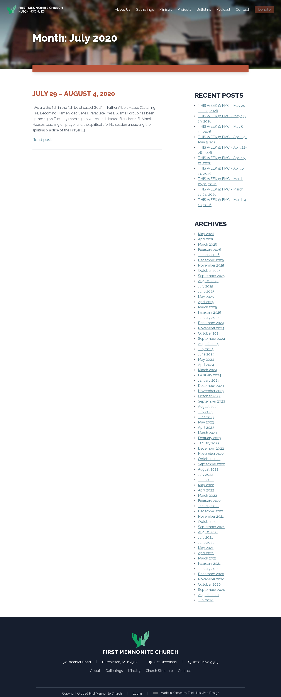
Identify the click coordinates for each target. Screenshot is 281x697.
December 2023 (211, 385)
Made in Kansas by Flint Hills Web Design (190, 692)
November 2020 (211, 579)
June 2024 (206, 354)
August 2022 (208, 469)
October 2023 (209, 396)
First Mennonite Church (140, 642)
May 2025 (206, 296)
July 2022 (205, 474)
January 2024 (209, 380)
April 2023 (206, 427)
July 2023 (205, 411)
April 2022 (206, 490)
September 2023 (211, 401)
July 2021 (205, 537)
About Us (122, 9)
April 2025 (206, 301)
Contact (242, 9)
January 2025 (208, 317)
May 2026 (206, 233)
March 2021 (207, 558)
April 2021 (206, 553)
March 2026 (207, 244)
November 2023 (211, 390)
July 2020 (205, 600)
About (95, 670)
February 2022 (209, 500)
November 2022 (211, 453)
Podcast (223, 9)
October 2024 (209, 333)
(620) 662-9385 (203, 662)
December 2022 (211, 448)
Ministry (165, 9)
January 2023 (208, 443)
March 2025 (207, 307)
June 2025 (206, 291)
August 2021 (208, 532)
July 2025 (205, 286)
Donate (264, 9)
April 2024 (206, 364)
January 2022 (208, 505)
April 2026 (206, 239)
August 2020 (208, 594)
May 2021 (205, 547)
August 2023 (208, 406)
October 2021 (209, 521)
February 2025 (209, 312)
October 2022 (209, 458)
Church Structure (159, 670)
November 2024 (211, 328)
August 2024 (208, 343)
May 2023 (206, 422)
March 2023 (207, 432)
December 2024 (211, 322)
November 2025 (211, 265)
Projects (184, 9)
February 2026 (209, 249)
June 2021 (206, 542)
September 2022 (211, 464)
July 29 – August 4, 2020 (73, 93)
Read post (42, 139)
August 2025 (208, 281)
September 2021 (211, 526)
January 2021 (208, 568)
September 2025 (211, 275)
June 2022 (206, 479)
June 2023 (206, 417)
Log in (137, 693)
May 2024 (206, 359)
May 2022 (206, 485)
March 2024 (207, 369)
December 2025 (211, 260)
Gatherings (145, 9)
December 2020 (211, 573)
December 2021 (210, 511)
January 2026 (209, 254)
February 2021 (209, 563)
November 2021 (211, 516)
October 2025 (209, 270)
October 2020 (209, 584)
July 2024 (205, 349)
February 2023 (209, 437)
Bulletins (203, 9)
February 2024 (209, 375)
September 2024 (211, 338)
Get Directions (163, 662)
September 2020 (211, 589)
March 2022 (207, 495)
